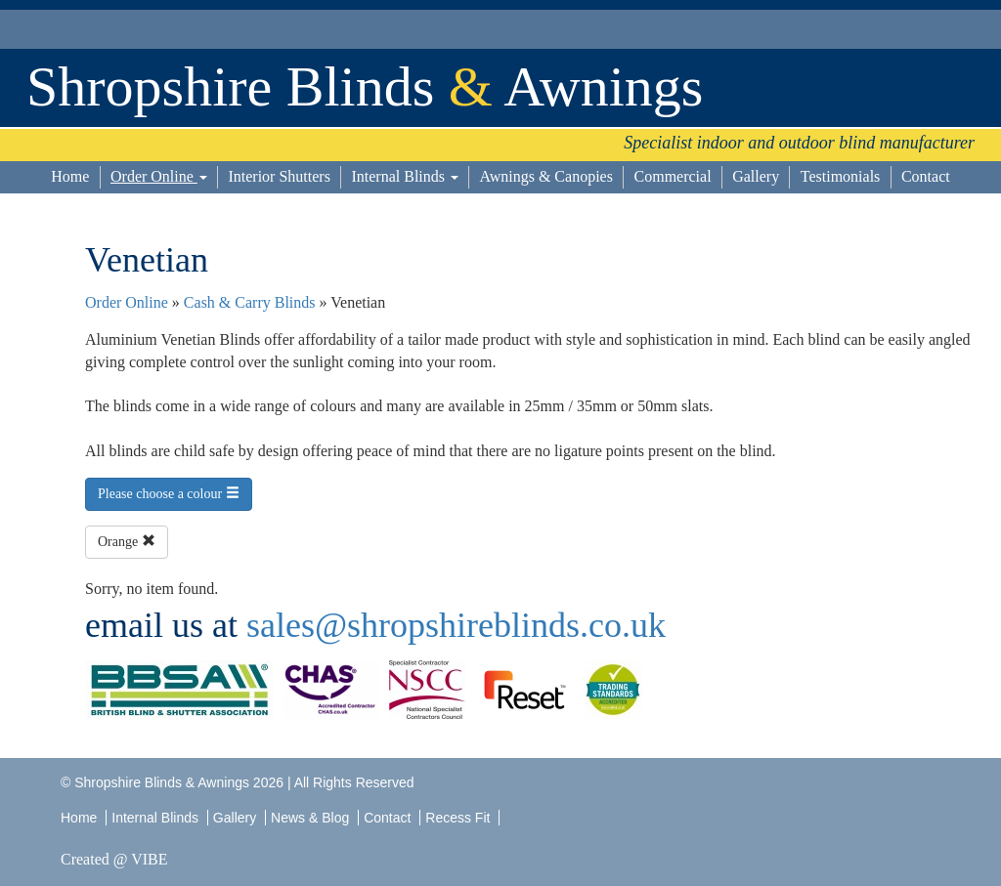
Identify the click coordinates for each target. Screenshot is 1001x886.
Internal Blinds (404, 176)
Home (70, 176)
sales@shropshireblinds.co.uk (456, 625)
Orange (126, 541)
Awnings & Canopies (546, 176)
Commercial (673, 176)
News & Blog (310, 817)
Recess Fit (459, 817)
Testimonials (841, 176)
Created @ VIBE (114, 859)
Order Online (158, 176)
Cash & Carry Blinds (250, 302)
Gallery (755, 176)
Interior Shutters (278, 176)
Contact (925, 176)
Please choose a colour (168, 493)
